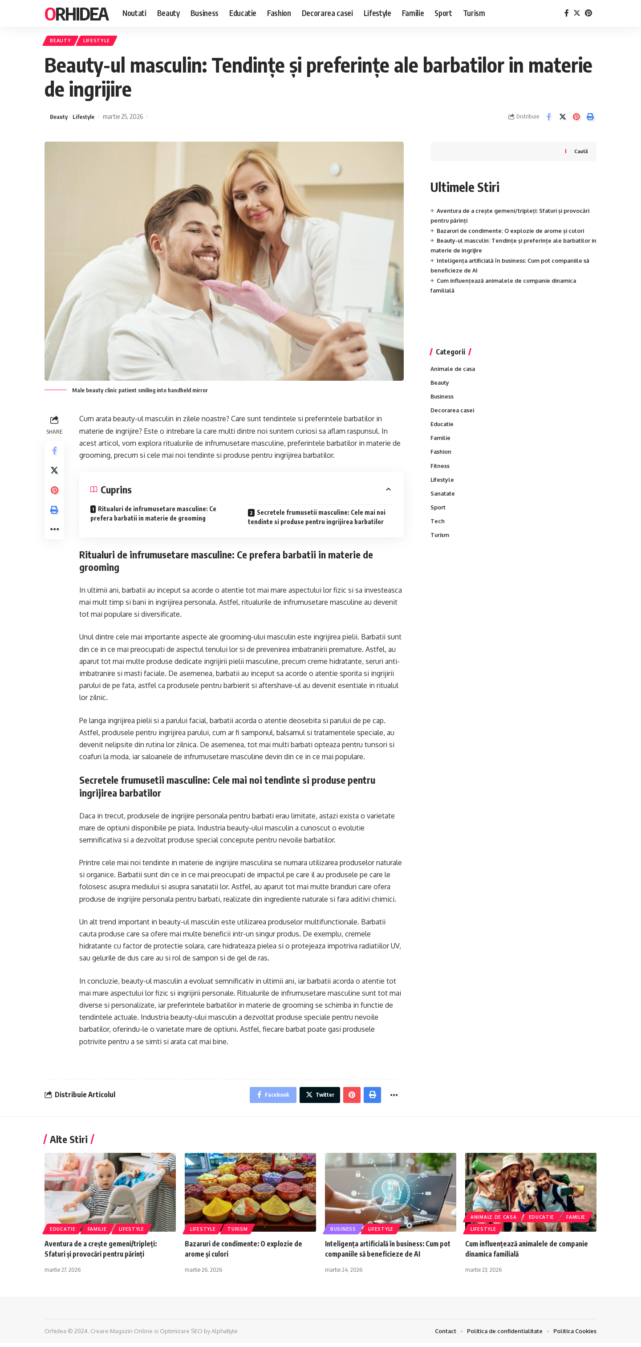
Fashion (441, 457)
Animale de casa (454, 371)
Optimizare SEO (181, 1335)
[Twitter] (577, 13)
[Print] (590, 119)
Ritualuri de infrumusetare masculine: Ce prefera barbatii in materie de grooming (153, 515)
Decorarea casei (453, 414)
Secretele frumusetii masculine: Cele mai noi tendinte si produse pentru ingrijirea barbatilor (316, 518)
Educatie (442, 428)
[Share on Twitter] (562, 119)
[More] (55, 539)
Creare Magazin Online (121, 1335)
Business (442, 399)
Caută (580, 153)
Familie (441, 442)
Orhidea (76, 13)
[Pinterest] (588, 13)
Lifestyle (102, 41)
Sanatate (443, 500)
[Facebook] (566, 13)
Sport (438, 514)
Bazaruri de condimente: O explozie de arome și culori (514, 232)
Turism (440, 542)
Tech (437, 528)
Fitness (440, 471)
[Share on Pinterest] (576, 119)
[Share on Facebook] (549, 119)
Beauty (62, 41)
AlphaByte (224, 1335)
